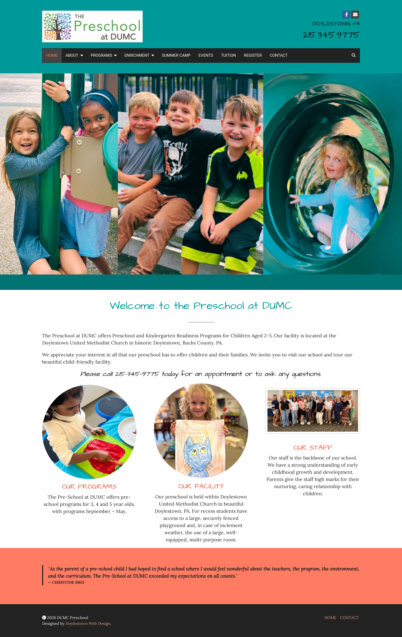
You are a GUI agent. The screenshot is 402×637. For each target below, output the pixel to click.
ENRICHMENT (139, 55)
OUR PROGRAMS (89, 486)
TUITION (228, 55)
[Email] (355, 15)
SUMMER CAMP (176, 55)
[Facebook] (346, 15)
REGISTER (253, 55)
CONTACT (279, 55)
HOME (52, 55)
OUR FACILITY (201, 486)
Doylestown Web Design (88, 623)
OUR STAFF (312, 447)
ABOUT (74, 55)
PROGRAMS (104, 55)
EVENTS (206, 55)
